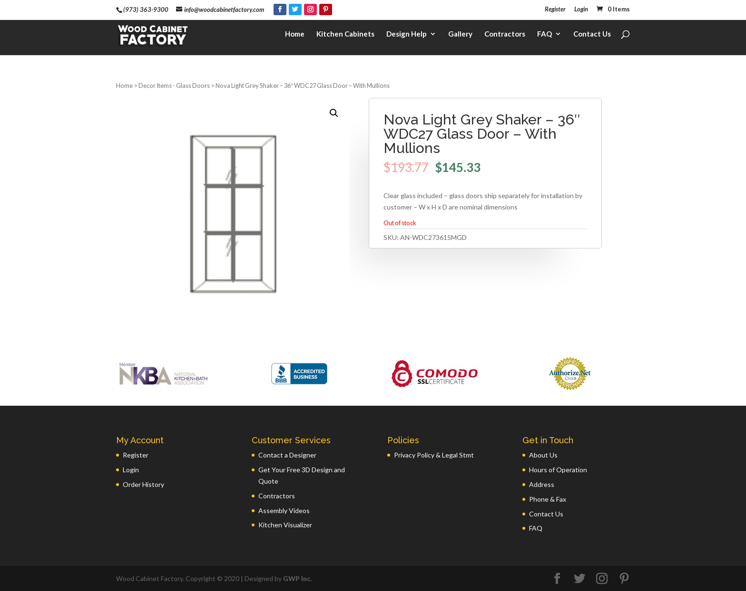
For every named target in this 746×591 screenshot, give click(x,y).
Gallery (460, 36)
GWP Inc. (297, 578)
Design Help (406, 36)
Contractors (504, 36)
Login (581, 9)
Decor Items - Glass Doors (174, 85)
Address (541, 484)
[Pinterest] (325, 9)
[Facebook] (280, 9)
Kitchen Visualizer (285, 525)
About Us (543, 455)
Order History (143, 484)
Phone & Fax (547, 499)
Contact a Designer (287, 455)
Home (294, 36)
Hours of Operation (558, 470)
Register (555, 9)
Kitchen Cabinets (345, 36)
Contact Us (592, 36)
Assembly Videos (284, 510)
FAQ (544, 36)
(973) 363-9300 (145, 9)
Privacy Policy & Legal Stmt (434, 455)
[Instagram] (310, 9)
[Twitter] (295, 9)
